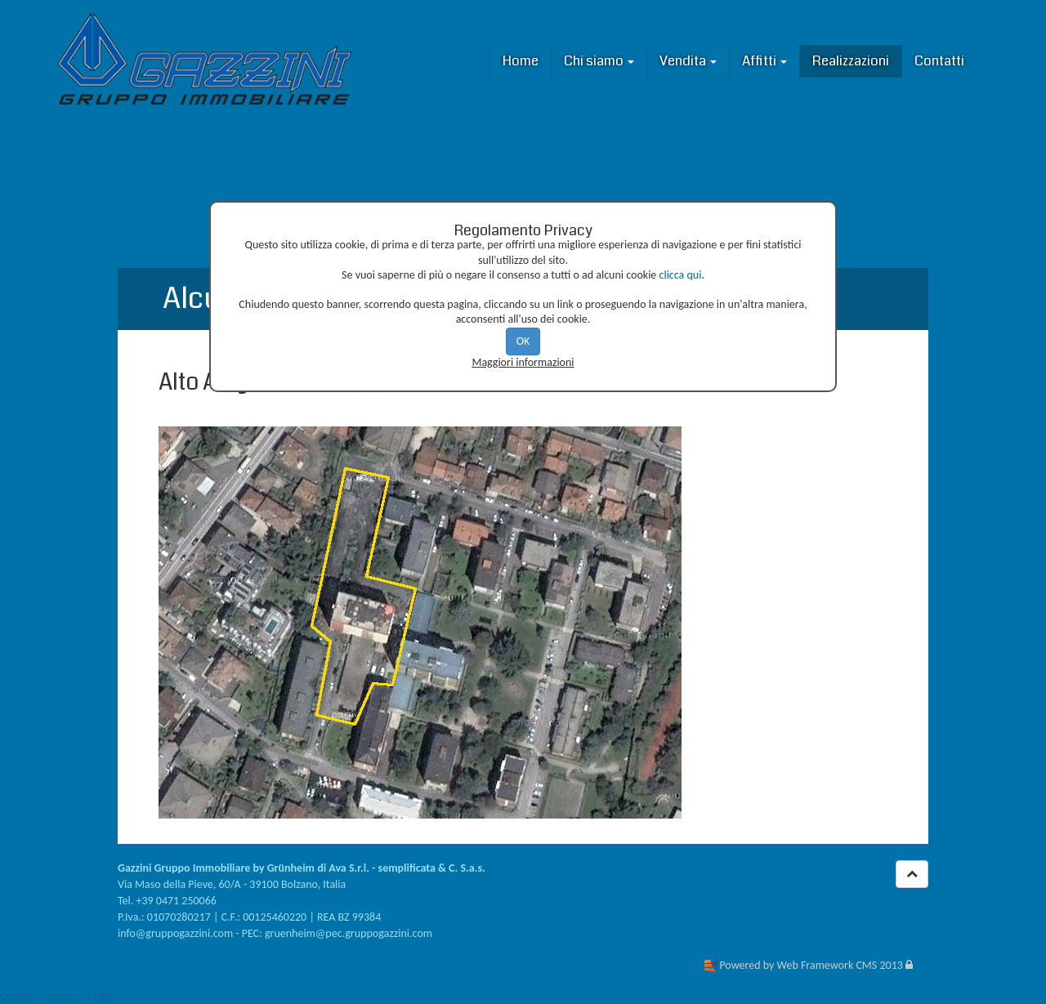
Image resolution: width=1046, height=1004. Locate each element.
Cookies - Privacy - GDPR (56, 996)
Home (521, 60)
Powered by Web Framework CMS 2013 (810, 965)
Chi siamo (599, 60)
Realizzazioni (850, 60)
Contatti (939, 60)
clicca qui (680, 275)
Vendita (688, 60)
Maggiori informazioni (523, 362)
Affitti (764, 60)
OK (523, 341)
